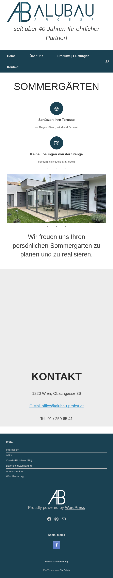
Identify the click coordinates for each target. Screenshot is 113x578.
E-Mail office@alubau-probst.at (56, 406)
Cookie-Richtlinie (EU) (19, 460)
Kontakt (12, 67)
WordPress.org (14, 476)
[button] (107, 61)
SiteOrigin (65, 570)
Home (11, 56)
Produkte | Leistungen (73, 56)
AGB (9, 455)
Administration (14, 471)
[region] (56, 198)
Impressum (12, 449)
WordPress (75, 507)
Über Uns (36, 56)
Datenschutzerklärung (19, 465)
